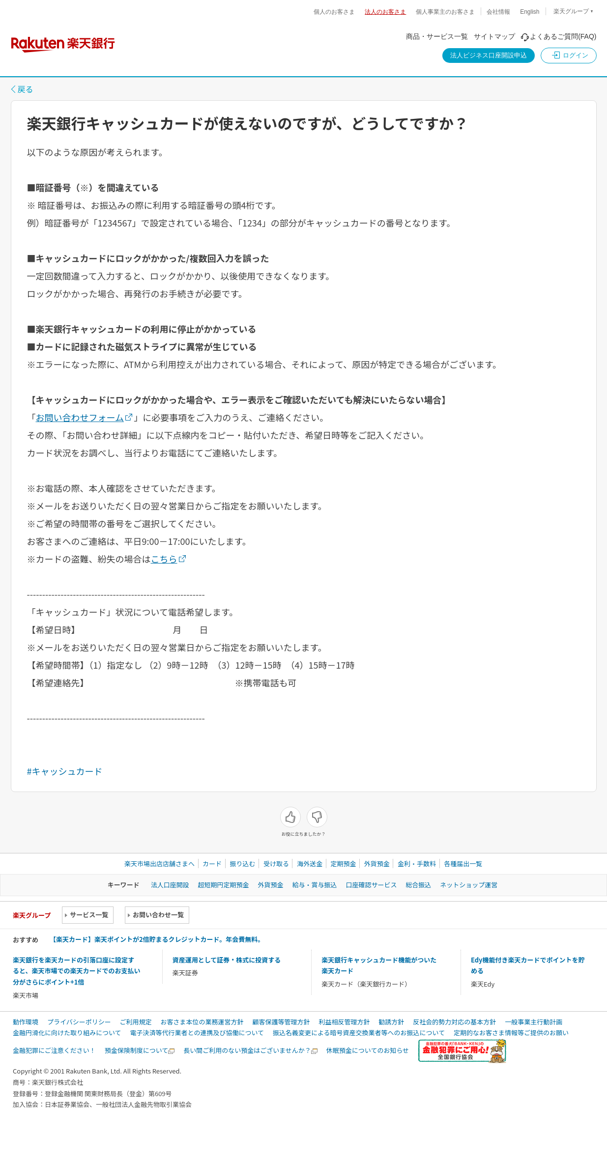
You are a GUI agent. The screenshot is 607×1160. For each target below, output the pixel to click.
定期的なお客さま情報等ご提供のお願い (511, 1032)
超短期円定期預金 (223, 884)
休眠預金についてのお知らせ (367, 1050)
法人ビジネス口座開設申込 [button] (488, 55)
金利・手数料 (417, 863)
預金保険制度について (137, 1050)
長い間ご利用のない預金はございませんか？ (247, 1050)
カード (212, 863)
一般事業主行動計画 (533, 1021)
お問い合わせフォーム (80, 417)
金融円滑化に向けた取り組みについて (67, 1032)
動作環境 (25, 1021)
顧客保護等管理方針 (281, 1021)
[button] (569, 55)
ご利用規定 (136, 1021)
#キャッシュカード (65, 770)
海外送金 (309, 863)
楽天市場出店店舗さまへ (159, 863)
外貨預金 (377, 863)
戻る (25, 89)
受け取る (276, 863)
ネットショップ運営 (468, 884)
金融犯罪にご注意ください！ (54, 1050)
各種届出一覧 (463, 863)
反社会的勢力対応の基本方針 (454, 1021)
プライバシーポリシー (79, 1021)
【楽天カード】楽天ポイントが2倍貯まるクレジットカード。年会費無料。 (157, 939)
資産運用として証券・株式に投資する (227, 959)
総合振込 (418, 884)
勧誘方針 (391, 1021)
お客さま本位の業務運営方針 (202, 1021)
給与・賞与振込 (314, 884)
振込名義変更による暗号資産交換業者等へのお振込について (359, 1032)
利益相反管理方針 (344, 1021)
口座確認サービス (371, 884)
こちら (164, 558)
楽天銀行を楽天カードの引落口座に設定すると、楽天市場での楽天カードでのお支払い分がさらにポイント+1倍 (76, 971)
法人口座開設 (170, 884)
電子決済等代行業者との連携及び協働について (197, 1032)
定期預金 (343, 863)
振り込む (243, 863)
